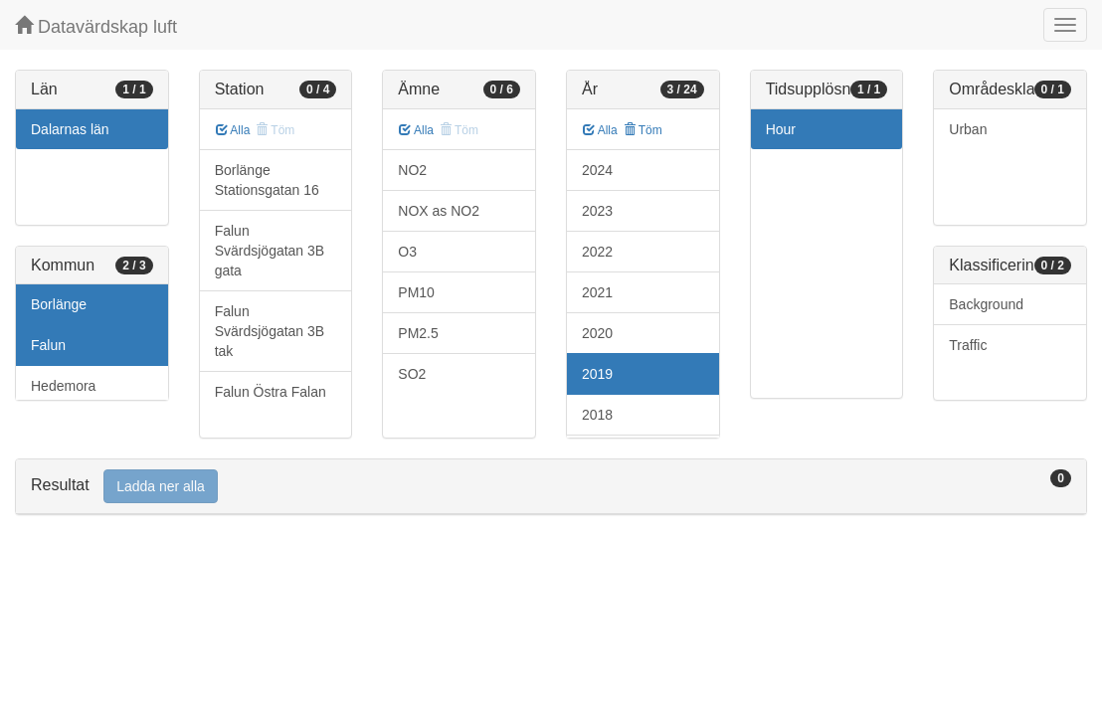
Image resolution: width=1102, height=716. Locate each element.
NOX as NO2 (438, 211)
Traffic (968, 345)
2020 (597, 333)
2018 (597, 415)
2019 (597, 374)
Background (986, 304)
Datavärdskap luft (96, 26)
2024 (597, 170)
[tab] (551, 486)
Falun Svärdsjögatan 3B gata (270, 250)
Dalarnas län (70, 129)
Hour (781, 129)
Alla (233, 130)
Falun (48, 345)
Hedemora (63, 386)
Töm (643, 130)
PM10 (416, 292)
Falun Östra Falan (270, 392)
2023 (597, 211)
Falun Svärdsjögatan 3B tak (270, 331)
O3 (407, 252)
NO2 (412, 170)
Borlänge (59, 304)
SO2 (412, 374)
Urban (968, 129)
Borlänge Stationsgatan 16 (267, 180)
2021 (597, 292)
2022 (597, 252)
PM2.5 (418, 333)
